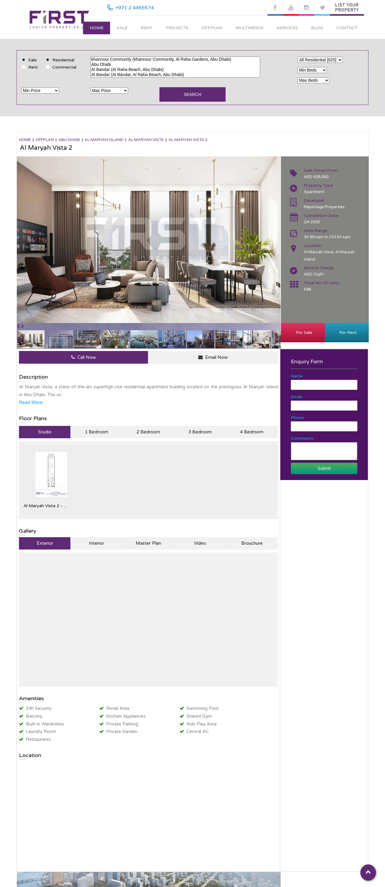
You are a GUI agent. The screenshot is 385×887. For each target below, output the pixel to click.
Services (287, 27)
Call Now (83, 357)
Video (200, 543)
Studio (44, 432)
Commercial (64, 67)
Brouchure (252, 543)
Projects (177, 27)
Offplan (212, 27)
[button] (19, 326)
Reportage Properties (324, 207)
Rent (146, 27)
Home (96, 27)
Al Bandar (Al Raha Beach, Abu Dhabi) (175, 69)
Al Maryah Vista (146, 139)
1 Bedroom (96, 432)
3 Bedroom (200, 432)
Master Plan (148, 543)
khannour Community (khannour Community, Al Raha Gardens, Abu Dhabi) (175, 59)
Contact (346, 27)
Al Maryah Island (104, 139)
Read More (31, 402)
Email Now (213, 357)
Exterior (45, 543)
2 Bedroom (148, 432)
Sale (122, 27)
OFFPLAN (44, 139)
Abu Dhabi (175, 64)
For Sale (303, 332)
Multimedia (249, 27)
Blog (317, 27)
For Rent (347, 332)
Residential (63, 60)
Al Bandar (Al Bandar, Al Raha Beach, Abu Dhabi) (175, 74)
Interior (96, 543)
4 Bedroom (251, 432)
